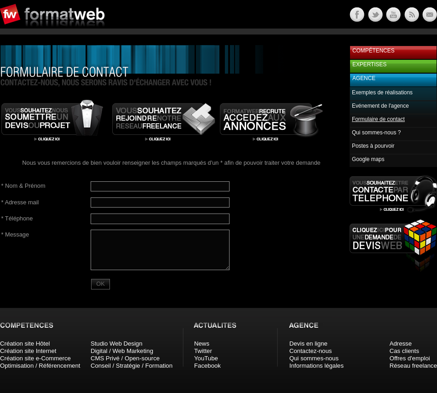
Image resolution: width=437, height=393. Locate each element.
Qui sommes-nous (314, 358)
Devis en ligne (308, 343)
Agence (363, 78)
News (201, 343)
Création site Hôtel (25, 343)
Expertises (369, 64)
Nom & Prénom (23, 185)
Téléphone (17, 218)
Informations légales (316, 365)
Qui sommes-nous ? (376, 132)
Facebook (207, 365)
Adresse (401, 343)
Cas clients (405, 350)
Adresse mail (20, 202)
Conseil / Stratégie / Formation (131, 365)
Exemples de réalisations (382, 92)
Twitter (203, 350)
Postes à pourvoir (373, 146)
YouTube (206, 358)
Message (15, 234)
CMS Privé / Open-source (125, 358)
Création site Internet (28, 350)
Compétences (373, 50)
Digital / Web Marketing (122, 350)
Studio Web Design (117, 343)
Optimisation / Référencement (40, 365)
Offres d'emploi (410, 358)
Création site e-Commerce (35, 358)
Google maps (368, 159)
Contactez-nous (310, 350)
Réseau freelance (413, 365)
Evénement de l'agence (380, 106)
